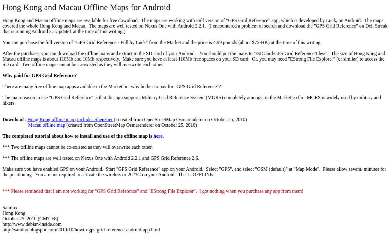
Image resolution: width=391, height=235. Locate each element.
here (158, 136)
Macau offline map (46, 125)
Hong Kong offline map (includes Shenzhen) (71, 119)
